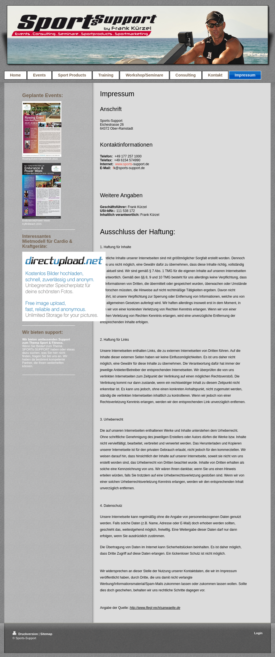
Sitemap (46, 634)
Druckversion (25, 634)
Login (258, 633)
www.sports (123, 164)
